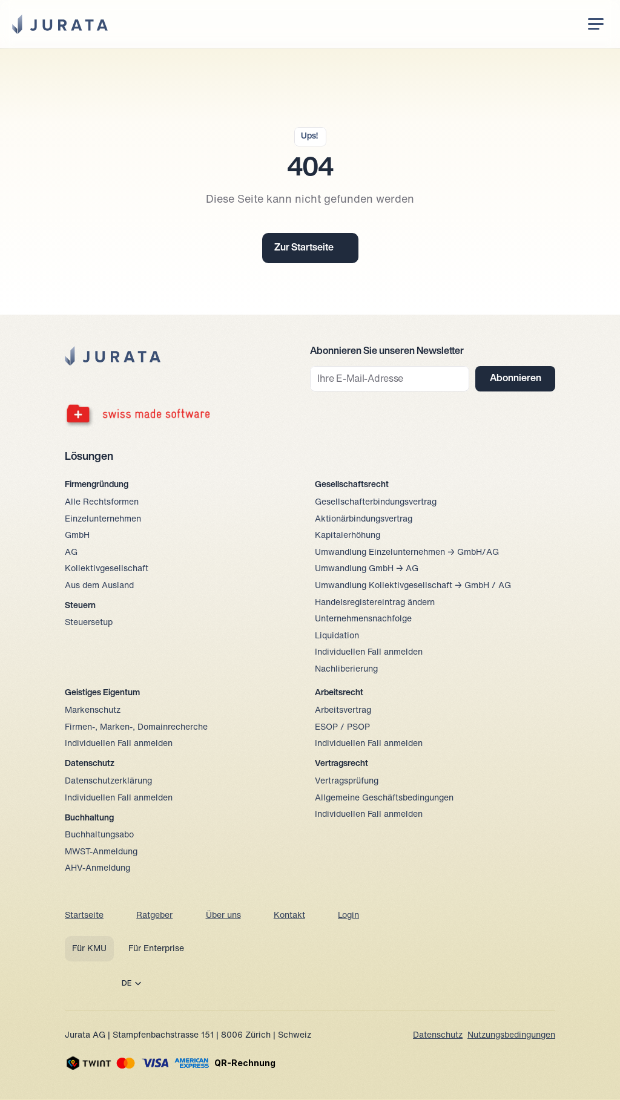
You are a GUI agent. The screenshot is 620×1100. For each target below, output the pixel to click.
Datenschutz (438, 1035)
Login (348, 915)
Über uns (223, 915)
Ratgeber (154, 915)
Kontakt (289, 915)
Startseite (84, 915)
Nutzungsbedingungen (511, 1035)
